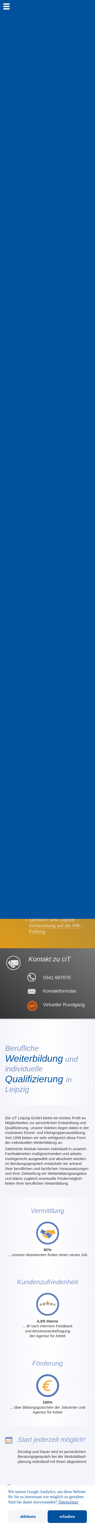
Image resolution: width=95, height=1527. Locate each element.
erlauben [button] (67, 1516)
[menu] (6, 6)
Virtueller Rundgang (64, 1004)
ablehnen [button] (28, 1516)
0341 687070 (57, 977)
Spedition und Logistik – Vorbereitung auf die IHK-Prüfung (55, 925)
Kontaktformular (60, 991)
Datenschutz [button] (68, 1502)
